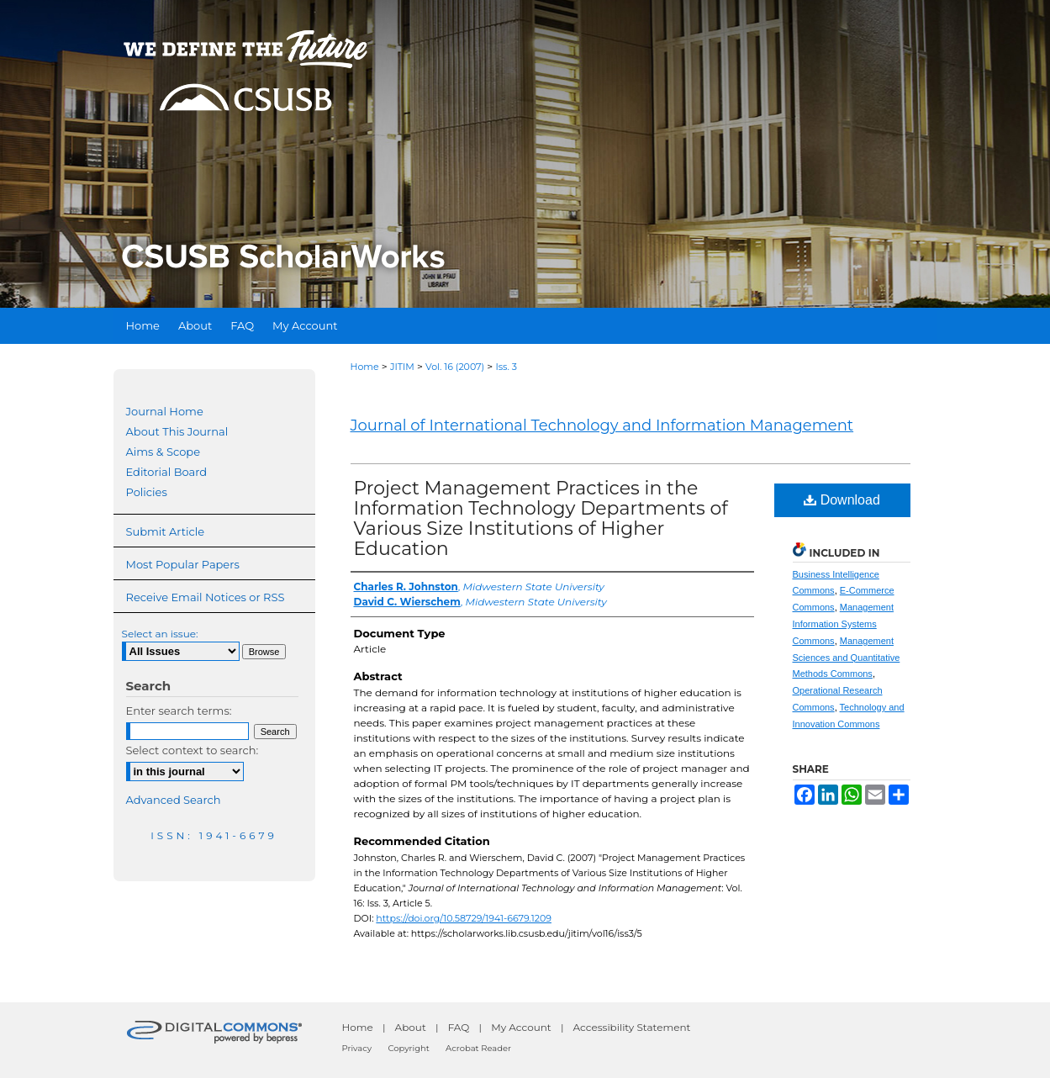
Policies (146, 492)
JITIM (402, 367)
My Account (521, 1027)
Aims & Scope (163, 451)
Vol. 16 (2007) (454, 367)
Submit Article (165, 531)
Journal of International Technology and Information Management (602, 425)
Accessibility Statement (632, 1027)
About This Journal (177, 431)
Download (842, 500)
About (410, 1027)
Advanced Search (173, 799)
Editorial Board (167, 471)
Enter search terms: (179, 710)
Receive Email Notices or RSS (205, 597)
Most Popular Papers (183, 564)
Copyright (408, 1048)
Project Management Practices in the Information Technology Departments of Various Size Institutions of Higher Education (541, 518)
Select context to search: (192, 750)
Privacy (357, 1048)
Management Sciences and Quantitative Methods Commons (846, 657)
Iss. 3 (505, 367)
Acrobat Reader (478, 1048)
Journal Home (164, 411)
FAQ (459, 1027)
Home (365, 367)
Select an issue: (160, 633)
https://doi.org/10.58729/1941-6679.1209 (463, 918)
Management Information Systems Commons (843, 624)
